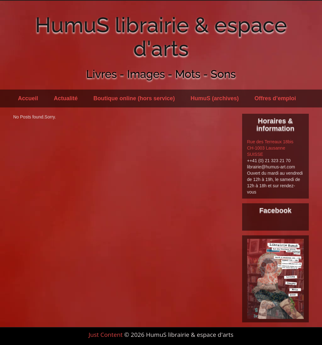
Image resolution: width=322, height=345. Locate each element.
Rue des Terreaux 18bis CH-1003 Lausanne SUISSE (270, 148)
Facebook (275, 210)
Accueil (28, 98)
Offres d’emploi (275, 98)
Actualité (66, 98)
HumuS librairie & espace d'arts (161, 36)
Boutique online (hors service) (134, 98)
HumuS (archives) (215, 98)
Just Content (106, 335)
